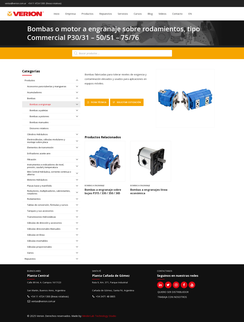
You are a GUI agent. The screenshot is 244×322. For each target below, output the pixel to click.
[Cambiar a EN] (190, 13)
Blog (150, 13)
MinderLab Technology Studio (99, 316)
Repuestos (105, 13)
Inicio (56, 13)
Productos (87, 13)
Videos (162, 13)
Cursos (138, 13)
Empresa (70, 13)
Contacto (177, 13)
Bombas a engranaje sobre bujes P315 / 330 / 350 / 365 (103, 191)
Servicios (123, 13)
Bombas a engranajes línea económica (148, 191)
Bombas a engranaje (94, 185)
